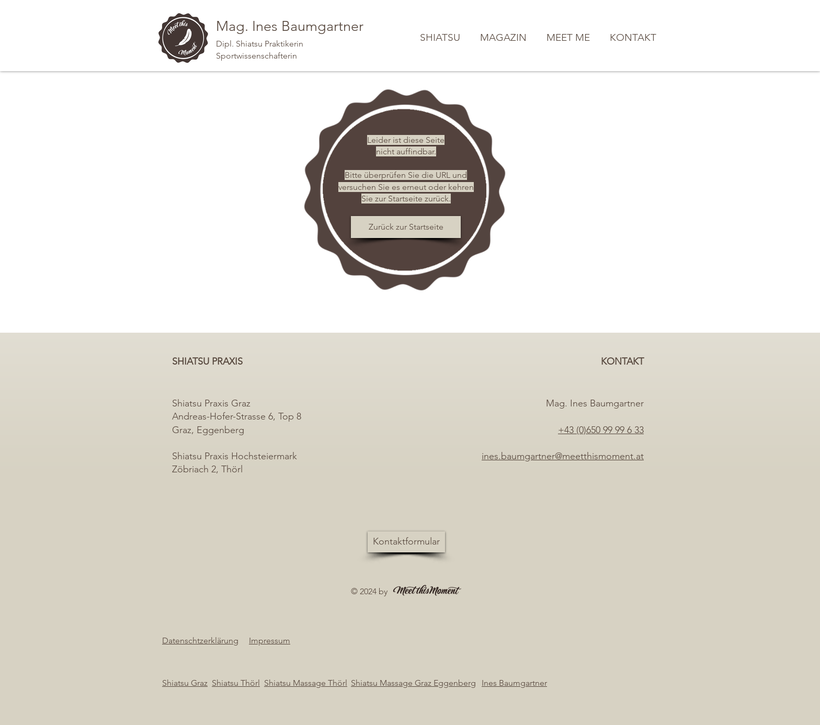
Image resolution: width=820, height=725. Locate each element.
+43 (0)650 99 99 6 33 (601, 430)
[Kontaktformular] (406, 541)
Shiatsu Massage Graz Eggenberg (413, 683)
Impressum (269, 640)
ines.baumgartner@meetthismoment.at (563, 456)
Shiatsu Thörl (236, 683)
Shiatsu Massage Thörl (305, 683)
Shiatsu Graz (185, 683)
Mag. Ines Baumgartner (289, 26)
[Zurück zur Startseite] (406, 227)
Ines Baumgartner (514, 683)
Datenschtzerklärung (200, 640)
